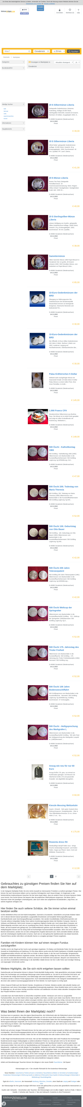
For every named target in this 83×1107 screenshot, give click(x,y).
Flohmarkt (45, 1075)
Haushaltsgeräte (45, 1077)
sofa (5, 113)
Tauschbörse (58, 1062)
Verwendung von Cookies (33, 3)
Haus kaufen (53, 1075)
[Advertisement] (41, 32)
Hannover (18, 1081)
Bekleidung (35, 1077)
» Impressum (56, 1102)
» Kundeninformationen (44, 1104)
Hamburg (35, 1081)
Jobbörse (37, 1075)
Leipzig (65, 1081)
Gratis (40, 8)
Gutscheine (19, 1073)
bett (5, 109)
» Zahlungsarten (56, 1104)
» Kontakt (55, 1098)
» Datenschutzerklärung (44, 1100)
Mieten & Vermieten (59, 1073)
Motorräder (75, 1075)
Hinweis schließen (49, 3)
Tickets (26, 1073)
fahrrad (6, 111)
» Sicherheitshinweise (58, 1100)
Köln (41, 1083)
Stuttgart (74, 1081)
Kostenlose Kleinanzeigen (12, 1075)
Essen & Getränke (36, 1073)
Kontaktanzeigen (72, 1073)
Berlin (12, 1081)
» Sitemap (41, 1098)
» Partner (69, 1098)
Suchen (73, 51)
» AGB (40, 1102)
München (42, 1081)
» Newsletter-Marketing (73, 1100)
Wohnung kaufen (27, 1075)
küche (5, 118)
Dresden (49, 1081)
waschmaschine (9, 116)
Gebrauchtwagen (64, 1075)
